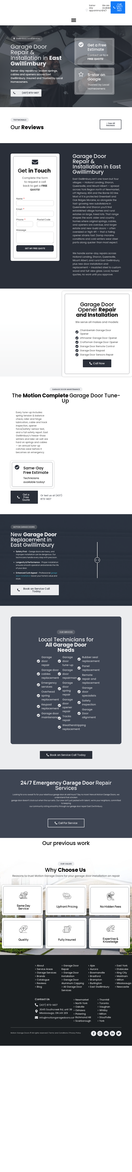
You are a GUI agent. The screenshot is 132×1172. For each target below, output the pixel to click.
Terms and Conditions (58, 1033)
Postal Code (43, 219)
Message (21, 230)
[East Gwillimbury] (33, 334)
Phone (20, 219)
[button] (74, 20)
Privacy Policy (75, 1033)
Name (19, 198)
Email (19, 209)
